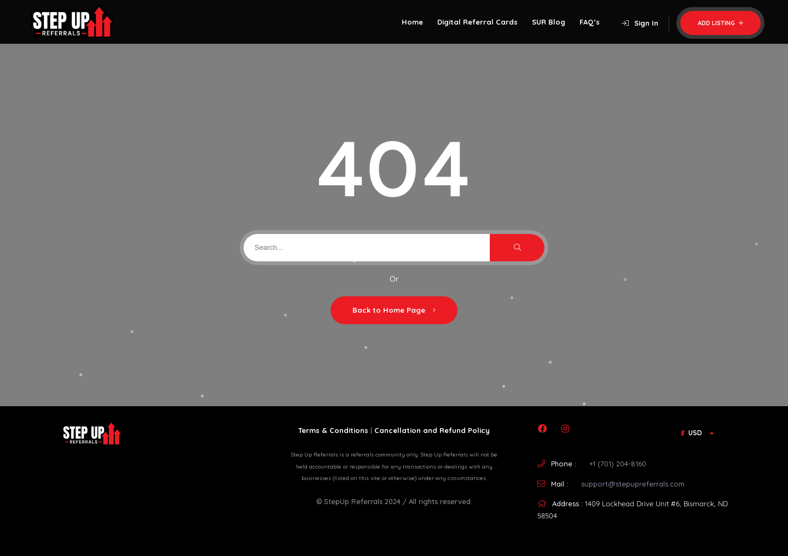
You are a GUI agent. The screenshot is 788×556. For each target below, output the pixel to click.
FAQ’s (590, 21)
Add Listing (720, 23)
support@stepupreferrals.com (633, 483)
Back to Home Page (394, 310)
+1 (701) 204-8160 (617, 463)
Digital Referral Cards (477, 21)
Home (412, 21)
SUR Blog (548, 21)
